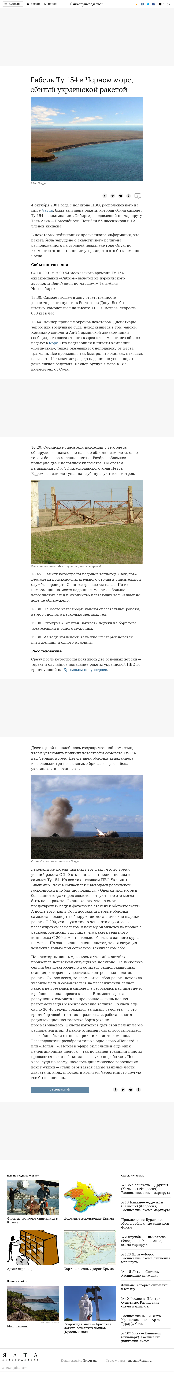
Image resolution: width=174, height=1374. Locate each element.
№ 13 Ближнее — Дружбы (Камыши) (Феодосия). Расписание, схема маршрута (145, 1206)
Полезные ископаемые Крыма (89, 1218)
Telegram (90, 1360)
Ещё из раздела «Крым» (23, 1175)
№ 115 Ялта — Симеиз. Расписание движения (140, 1273)
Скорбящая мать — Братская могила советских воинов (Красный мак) (87, 1328)
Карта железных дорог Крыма (89, 1269)
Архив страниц (19, 1269)
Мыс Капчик (17, 1326)
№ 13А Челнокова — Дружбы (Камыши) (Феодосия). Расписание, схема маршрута (145, 1189)
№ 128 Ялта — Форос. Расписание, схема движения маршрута (145, 1258)
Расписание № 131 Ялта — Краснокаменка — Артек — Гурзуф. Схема (143, 1319)
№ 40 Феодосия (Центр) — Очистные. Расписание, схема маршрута (142, 1302)
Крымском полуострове (85, 670)
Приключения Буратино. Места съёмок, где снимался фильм (145, 1223)
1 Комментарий (60, 1090)
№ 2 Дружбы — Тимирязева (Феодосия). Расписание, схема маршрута (143, 1241)
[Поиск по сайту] (50, 4)
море (53, 343)
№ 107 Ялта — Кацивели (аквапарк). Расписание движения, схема (141, 1337)
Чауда (47, 210)
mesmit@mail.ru (140, 1360)
